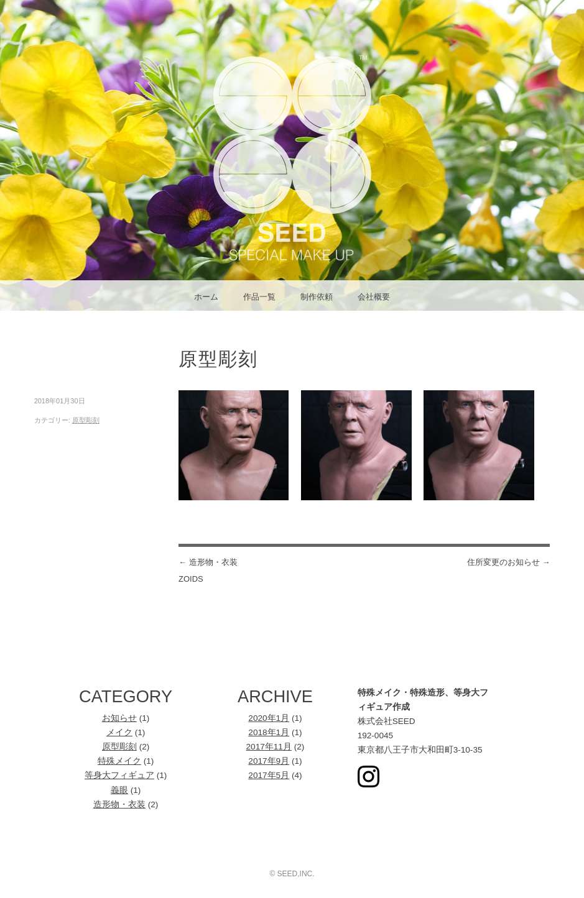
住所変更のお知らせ (508, 562)
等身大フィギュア (119, 775)
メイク (119, 732)
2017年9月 (268, 761)
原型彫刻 (86, 420)
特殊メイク (119, 761)
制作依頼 (316, 296)
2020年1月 (268, 718)
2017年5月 (268, 775)
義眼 (119, 790)
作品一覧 (259, 296)
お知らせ (119, 718)
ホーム (206, 296)
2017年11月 (269, 746)
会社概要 (374, 296)
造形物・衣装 (119, 804)
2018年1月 (268, 732)
